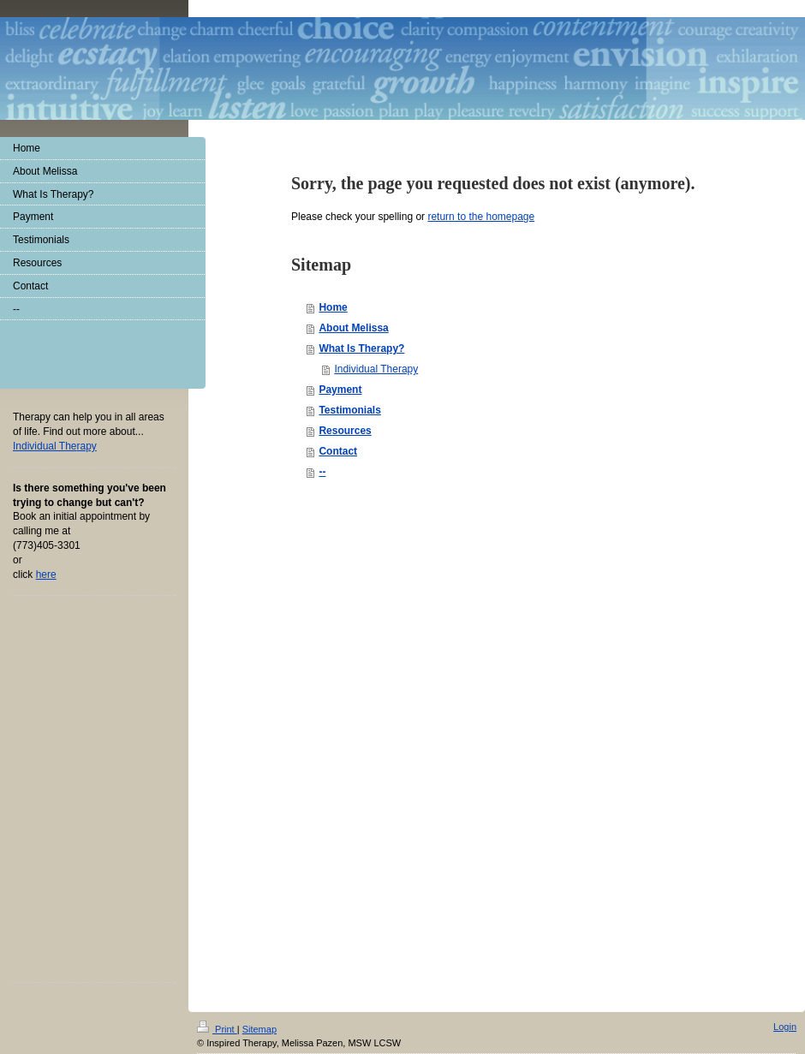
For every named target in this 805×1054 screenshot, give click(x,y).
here (46, 575)
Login (784, 1026)
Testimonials (349, 410)
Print (217, 1029)
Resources (345, 431)
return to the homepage (480, 217)
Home (333, 307)
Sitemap (259, 1029)
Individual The (55, 446)
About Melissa (353, 328)
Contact (338, 451)
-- (322, 472)
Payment (340, 390)
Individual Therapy (376, 369)
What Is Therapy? (361, 348)
